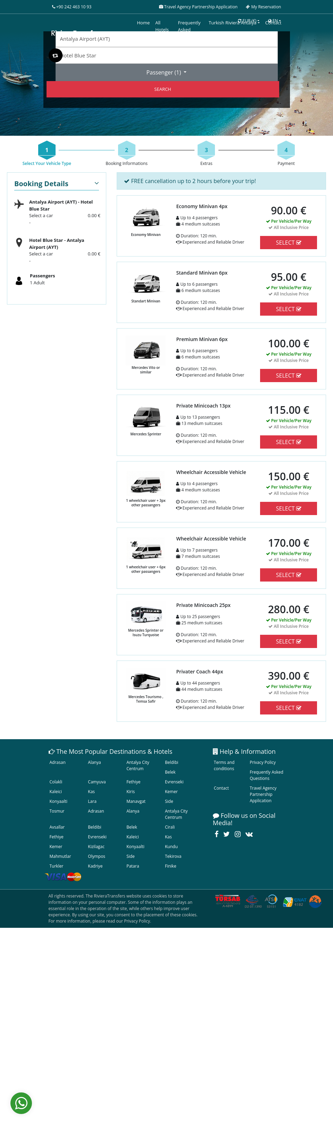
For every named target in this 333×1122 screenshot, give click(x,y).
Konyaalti (59, 801)
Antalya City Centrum (137, 765)
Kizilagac (96, 847)
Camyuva (97, 782)
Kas (91, 792)
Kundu (171, 847)
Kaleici (56, 792)
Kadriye (95, 866)
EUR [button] (247, 20)
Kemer (171, 792)
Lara (92, 801)
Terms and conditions (224, 765)
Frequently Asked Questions (266, 775)
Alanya (94, 762)
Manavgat (135, 801)
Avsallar (57, 827)
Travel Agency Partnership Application (263, 794)
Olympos (96, 856)
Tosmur (57, 811)
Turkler (57, 866)
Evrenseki (174, 782)
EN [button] (273, 21)
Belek (170, 772)
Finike (170, 866)
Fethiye (133, 782)
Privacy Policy (263, 762)
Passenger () (165, 72)
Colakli (56, 782)
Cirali (170, 827)
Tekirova (173, 856)
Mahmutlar (60, 856)
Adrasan (58, 762)
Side (169, 801)
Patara (132, 866)
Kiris (130, 792)
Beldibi (171, 762)
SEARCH (162, 89)
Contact (221, 788)
